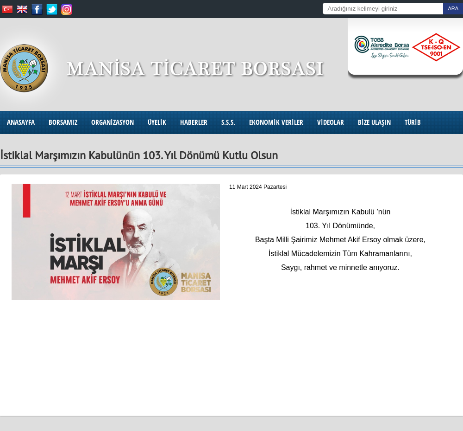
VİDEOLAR (330, 122)
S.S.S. (228, 122)
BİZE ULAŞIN (374, 122)
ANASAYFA (21, 122)
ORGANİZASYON (112, 122)
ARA (453, 8)
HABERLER (193, 122)
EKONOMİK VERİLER (276, 122)
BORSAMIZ (63, 122)
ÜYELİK (157, 122)
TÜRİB (413, 122)
